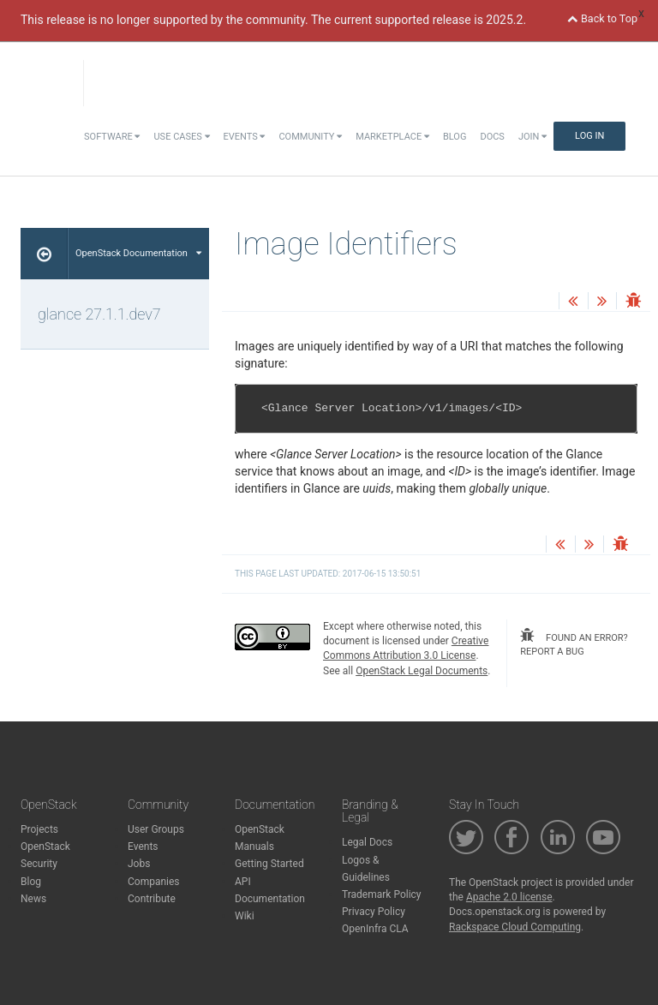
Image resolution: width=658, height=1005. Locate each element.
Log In (589, 135)
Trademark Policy (382, 894)
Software (112, 136)
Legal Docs (367, 842)
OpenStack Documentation (138, 253)
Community (310, 136)
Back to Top (602, 18)
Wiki (244, 916)
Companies (154, 882)
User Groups (156, 829)
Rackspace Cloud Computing (515, 927)
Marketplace (392, 136)
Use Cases (181, 136)
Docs (492, 136)
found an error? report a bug (573, 642)
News (33, 899)
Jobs (139, 864)
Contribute (152, 899)
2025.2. (506, 20)
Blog (455, 136)
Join (532, 136)
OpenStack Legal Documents (422, 671)
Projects (39, 829)
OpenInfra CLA (375, 929)
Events (245, 136)
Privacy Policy (373, 912)
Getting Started (269, 864)
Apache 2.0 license (509, 897)
